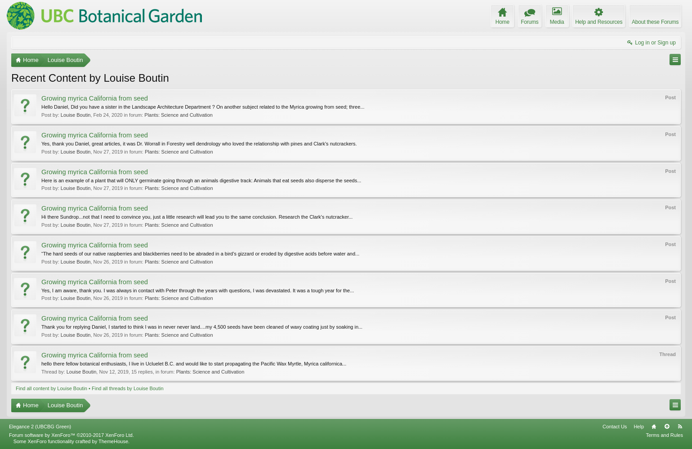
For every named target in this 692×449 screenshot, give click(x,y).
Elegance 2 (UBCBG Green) (40, 426)
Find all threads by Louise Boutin (128, 388)
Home (654, 426)
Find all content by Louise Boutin (51, 388)
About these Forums (655, 22)
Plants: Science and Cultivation (178, 115)
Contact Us (615, 426)
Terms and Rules (664, 435)
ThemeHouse (113, 441)
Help (639, 426)
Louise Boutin (76, 115)
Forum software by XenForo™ (71, 435)
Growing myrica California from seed (94, 98)
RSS (680, 426)
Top (667, 426)
